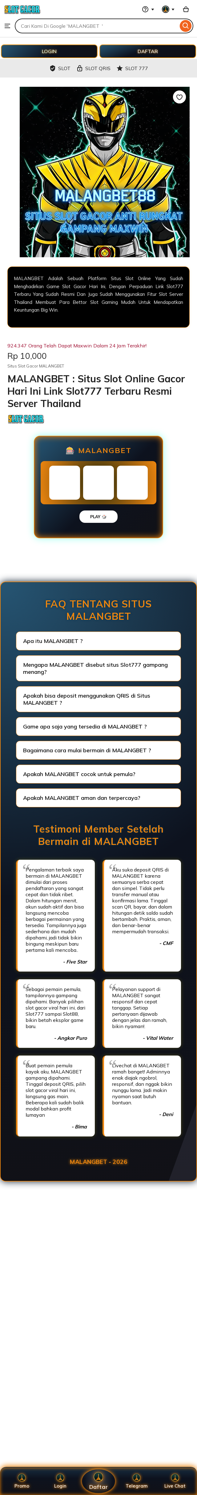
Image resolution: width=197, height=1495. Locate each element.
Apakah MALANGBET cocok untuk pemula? (79, 774)
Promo (21, 1481)
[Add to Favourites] (179, 96)
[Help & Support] (148, 9)
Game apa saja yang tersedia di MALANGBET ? (85, 726)
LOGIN (49, 51)
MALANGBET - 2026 (98, 1161)
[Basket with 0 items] (186, 9)
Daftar (98, 1481)
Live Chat (175, 1481)
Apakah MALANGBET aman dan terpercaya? (81, 797)
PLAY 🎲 (98, 516)
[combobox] (96, 26)
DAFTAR (148, 51)
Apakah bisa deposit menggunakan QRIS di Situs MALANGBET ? (86, 699)
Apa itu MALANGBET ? (53, 641)
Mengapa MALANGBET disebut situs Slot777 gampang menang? (95, 668)
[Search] (185, 26)
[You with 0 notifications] (168, 9)
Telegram (137, 1481)
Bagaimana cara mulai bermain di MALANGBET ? (87, 750)
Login (60, 1481)
